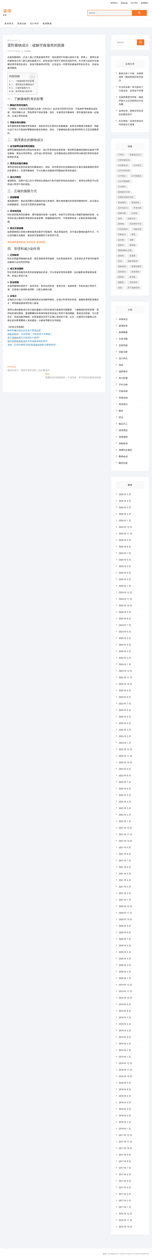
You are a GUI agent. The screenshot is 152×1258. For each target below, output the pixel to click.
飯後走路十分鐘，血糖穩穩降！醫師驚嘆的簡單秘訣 (131, 77)
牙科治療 (123, 384)
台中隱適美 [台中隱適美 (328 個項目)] (136, 176)
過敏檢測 (123, 443)
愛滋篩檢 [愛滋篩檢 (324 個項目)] (135, 202)
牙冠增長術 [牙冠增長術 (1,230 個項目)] (123, 229)
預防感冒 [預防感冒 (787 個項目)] (133, 282)
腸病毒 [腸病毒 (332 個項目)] (121, 256)
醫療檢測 (123, 456)
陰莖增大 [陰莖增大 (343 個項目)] (122, 272)
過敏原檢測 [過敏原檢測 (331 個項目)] (132, 261)
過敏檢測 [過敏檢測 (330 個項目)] (122, 266)
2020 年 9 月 (125, 926)
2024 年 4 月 (125, 644)
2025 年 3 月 (125, 579)
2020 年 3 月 (125, 965)
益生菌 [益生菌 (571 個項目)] (121, 240)
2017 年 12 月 (125, 1135)
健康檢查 (123, 325)
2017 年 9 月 (125, 1155)
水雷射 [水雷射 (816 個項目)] (134, 213)
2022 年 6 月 (125, 788)
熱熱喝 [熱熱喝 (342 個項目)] (121, 224)
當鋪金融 (124, 3)
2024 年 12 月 (125, 592)
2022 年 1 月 (125, 821)
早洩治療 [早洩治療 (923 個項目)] (137, 208)
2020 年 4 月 (125, 958)
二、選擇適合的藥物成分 (22, 84)
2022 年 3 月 (125, 808)
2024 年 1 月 (125, 664)
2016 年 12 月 (125, 1213)
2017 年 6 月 (125, 1174)
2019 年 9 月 (125, 1004)
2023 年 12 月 (125, 671)
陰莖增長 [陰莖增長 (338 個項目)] (135, 272)
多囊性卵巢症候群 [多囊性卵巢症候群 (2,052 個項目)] (125, 197)
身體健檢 (123, 437)
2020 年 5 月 (125, 952)
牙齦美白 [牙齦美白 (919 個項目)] (122, 234)
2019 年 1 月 (125, 1056)
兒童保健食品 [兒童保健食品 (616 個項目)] (124, 160)
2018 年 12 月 (125, 1063)
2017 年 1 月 (125, 1207)
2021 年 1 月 (125, 900)
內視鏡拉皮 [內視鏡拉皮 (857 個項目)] (123, 165)
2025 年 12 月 (125, 527)
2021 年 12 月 (125, 828)
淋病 (121, 365)
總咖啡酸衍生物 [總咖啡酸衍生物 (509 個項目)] (125, 250)
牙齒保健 (123, 391)
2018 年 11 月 (125, 1070)
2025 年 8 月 (125, 546)
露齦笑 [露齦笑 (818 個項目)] (121, 282)
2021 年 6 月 (125, 867)
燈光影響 (123, 378)
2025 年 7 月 (125, 553)
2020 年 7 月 (125, 939)
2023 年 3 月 (125, 729)
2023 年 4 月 (125, 723)
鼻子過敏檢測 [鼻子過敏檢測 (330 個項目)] (133, 288)
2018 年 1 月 (125, 1128)
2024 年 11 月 (125, 599)
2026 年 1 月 (125, 520)
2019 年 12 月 (125, 985)
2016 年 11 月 (125, 1220)
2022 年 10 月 (125, 762)
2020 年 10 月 (125, 919)
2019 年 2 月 (125, 1050)
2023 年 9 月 (125, 690)
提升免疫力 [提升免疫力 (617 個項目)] (123, 208)
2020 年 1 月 (125, 978)
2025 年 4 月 (125, 573)
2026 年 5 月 (125, 494)
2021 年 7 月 (125, 860)
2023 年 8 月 (125, 697)
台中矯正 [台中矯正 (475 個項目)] (122, 176)
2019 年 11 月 (125, 991)
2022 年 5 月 (125, 795)
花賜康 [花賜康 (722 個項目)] (132, 256)
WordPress (144, 1254)
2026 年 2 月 (125, 514)
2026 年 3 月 (125, 507)
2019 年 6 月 (125, 1024)
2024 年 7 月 (125, 625)
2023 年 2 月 (125, 736)
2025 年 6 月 (125, 559)
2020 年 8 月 (125, 932)
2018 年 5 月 (125, 1102)
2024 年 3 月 (125, 651)
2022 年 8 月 (125, 775)
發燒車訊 (114, 3)
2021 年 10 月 (125, 841)
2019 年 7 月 (125, 1017)
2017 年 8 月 (125, 1161)
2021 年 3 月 (125, 886)
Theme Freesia (125, 1254)
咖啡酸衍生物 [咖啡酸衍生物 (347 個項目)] (124, 192)
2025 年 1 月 (125, 586)
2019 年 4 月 (125, 1037)
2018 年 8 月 (125, 1089)
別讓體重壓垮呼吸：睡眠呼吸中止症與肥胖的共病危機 (131, 101)
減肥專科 (123, 371)
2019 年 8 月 (125, 1011)
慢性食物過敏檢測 (16, 242)
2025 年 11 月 (125, 533)
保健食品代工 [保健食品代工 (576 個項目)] (135, 155)
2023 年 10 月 (125, 684)
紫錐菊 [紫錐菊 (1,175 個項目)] (132, 245)
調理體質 (123, 430)
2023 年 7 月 (125, 703)
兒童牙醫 (123, 338)
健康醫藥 (144, 3)
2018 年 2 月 (125, 1122)
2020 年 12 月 (125, 906)
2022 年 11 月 (125, 756)
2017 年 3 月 (125, 1194)
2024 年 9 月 (125, 612)
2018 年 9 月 (125, 1083)
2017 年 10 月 (125, 1148)
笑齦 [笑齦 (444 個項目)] (131, 240)
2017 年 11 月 (125, 1141)
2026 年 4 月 (125, 501)
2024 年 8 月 (125, 618)
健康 (7, 10)
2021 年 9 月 (125, 847)
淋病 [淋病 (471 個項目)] (120, 218)
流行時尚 (134, 3)
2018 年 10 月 (125, 1076)
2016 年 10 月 (125, 1226)
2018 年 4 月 (125, 1109)
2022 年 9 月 (125, 769)
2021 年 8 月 (125, 854)
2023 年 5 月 (125, 716)
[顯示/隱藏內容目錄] (30, 76)
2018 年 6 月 (125, 1096)
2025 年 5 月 (125, 566)
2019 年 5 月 (125, 1030)
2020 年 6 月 (125, 945)
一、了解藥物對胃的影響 (22, 81)
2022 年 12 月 (125, 749)
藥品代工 (123, 424)
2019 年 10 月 (125, 998)
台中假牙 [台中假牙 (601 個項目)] (137, 165)
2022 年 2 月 (125, 815)
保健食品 (123, 319)
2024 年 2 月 (125, 658)
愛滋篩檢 (41, 242)
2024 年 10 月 (125, 605)
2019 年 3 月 (125, 1043)
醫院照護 (123, 463)
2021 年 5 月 (125, 873)
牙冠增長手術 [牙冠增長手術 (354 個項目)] (135, 224)
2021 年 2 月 (125, 893)
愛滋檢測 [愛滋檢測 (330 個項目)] (122, 202)
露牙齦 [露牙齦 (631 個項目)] (132, 277)
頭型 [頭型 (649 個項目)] (120, 288)
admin (17, 51)
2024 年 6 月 (125, 631)
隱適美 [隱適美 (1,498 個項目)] (121, 277)
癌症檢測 (30, 242)
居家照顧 (123, 345)
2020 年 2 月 (125, 971)
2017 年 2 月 (125, 1200)
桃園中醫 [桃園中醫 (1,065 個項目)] (122, 213)
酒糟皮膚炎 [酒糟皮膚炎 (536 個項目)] (136, 266)
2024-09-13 (13, 40)
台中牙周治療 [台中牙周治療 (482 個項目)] (124, 170)
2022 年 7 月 (125, 782)
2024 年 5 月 (125, 638)
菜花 (121, 417)
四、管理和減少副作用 (21, 91)
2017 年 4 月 (125, 1187)
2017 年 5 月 (125, 1181)
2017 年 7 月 (125, 1168)
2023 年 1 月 (125, 743)
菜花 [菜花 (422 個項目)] (120, 261)
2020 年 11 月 (125, 913)
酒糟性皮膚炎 (125, 450)
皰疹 (121, 410)
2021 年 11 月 (125, 834)
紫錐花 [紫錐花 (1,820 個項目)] (121, 245)
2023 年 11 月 (125, 677)
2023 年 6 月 (125, 710)
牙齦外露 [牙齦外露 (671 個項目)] (137, 229)
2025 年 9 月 (125, 540)
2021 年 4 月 (125, 880)
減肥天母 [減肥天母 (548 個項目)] (131, 218)
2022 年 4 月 (125, 801)
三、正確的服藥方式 (20, 88)
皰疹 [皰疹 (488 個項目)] (133, 234)
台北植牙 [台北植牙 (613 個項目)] (122, 186)
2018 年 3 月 (125, 1115)
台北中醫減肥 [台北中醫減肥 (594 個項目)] (124, 181)
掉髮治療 (123, 352)
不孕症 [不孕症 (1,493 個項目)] (121, 155)
